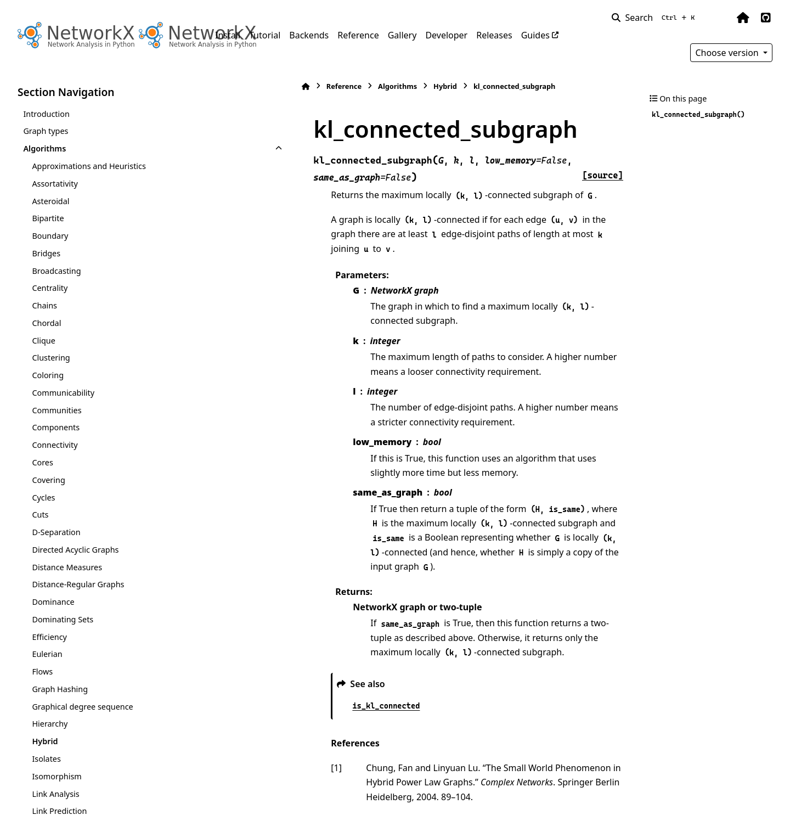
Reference (358, 35)
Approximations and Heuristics (88, 166)
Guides (535, 35)
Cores (42, 462)
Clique (43, 340)
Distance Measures (67, 567)
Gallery (402, 35)
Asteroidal (50, 201)
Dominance (53, 602)
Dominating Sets (62, 619)
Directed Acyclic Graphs (75, 549)
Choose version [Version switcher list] (728, 53)
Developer (446, 35)
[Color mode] (719, 17)
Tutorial (264, 35)
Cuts (40, 514)
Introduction (46, 114)
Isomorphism (56, 776)
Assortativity (54, 183)
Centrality (49, 288)
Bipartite (48, 218)
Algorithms (44, 148)
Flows (42, 671)
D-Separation (56, 532)
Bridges (46, 253)
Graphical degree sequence (82, 706)
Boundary (50, 236)
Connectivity (54, 445)
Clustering (51, 357)
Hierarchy (49, 723)
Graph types (45, 131)
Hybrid (45, 741)
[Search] (655, 18)
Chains (44, 305)
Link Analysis (55, 794)
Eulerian (47, 654)
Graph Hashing (60, 689)
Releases (494, 35)
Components (56, 427)
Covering (48, 480)
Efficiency (49, 637)
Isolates (46, 759)
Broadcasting (56, 271)
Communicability (63, 392)
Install (227, 35)
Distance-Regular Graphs (78, 584)
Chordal (46, 323)
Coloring (48, 375)
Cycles (43, 497)
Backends (309, 35)
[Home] (220, 86)
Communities (56, 410)
